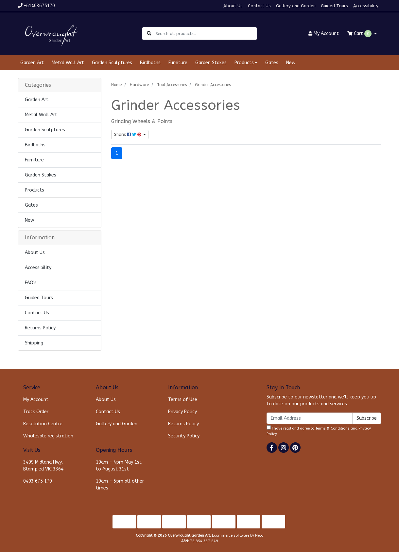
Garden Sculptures (112, 62)
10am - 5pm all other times (120, 484)
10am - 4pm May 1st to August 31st (119, 465)
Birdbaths (150, 62)
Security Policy (184, 436)
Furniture (177, 62)
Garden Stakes (211, 62)
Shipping (34, 343)
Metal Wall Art (68, 62)
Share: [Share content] (128, 134)
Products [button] (244, 62)
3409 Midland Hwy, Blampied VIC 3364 (43, 465)
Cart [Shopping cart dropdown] (360, 33)
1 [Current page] (116, 153)
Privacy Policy (182, 411)
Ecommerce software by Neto (237, 535)
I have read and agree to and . (319, 430)
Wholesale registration (48, 436)
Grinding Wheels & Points (141, 121)
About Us (233, 5)
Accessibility (365, 5)
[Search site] (149, 33)
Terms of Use (182, 399)
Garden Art (32, 62)
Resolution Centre (42, 424)
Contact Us (259, 5)
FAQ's (31, 282)
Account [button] (323, 33)
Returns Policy (40, 328)
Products (34, 190)
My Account (35, 399)
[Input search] (206, 33)
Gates (271, 62)
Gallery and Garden (296, 5)
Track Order (35, 411)
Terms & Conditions (332, 428)
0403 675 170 (37, 481)
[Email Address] (310, 418)
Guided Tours (334, 5)
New (290, 62)
